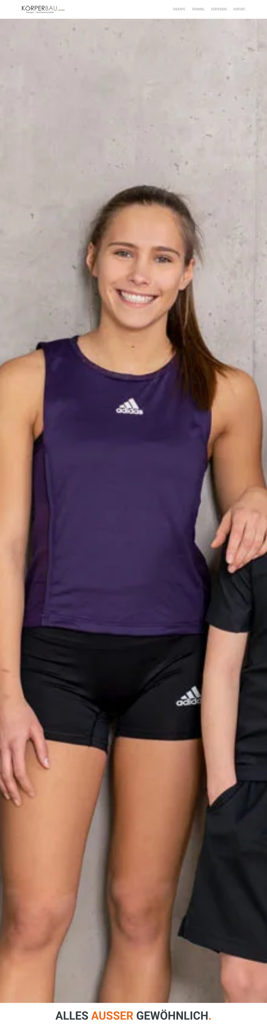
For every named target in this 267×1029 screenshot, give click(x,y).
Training (199, 9)
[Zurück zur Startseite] (43, 9)
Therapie (180, 9)
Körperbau (220, 9)
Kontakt (240, 9)
